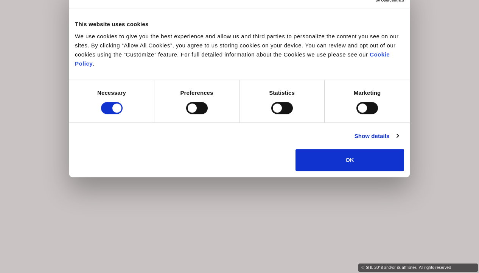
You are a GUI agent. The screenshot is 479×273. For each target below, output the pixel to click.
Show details (372, 136)
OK (349, 160)
